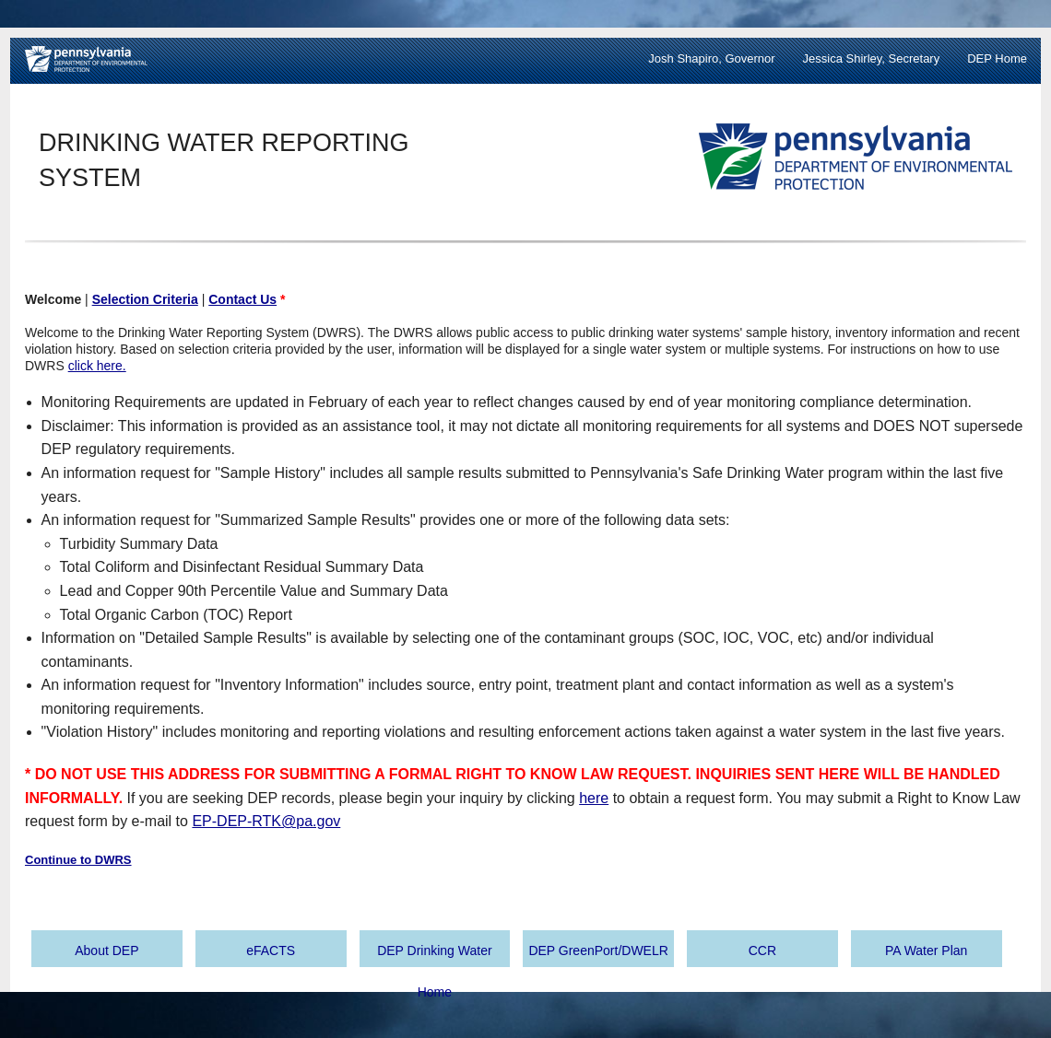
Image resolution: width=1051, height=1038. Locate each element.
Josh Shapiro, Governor (711, 58)
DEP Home (997, 58)
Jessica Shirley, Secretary (871, 58)
